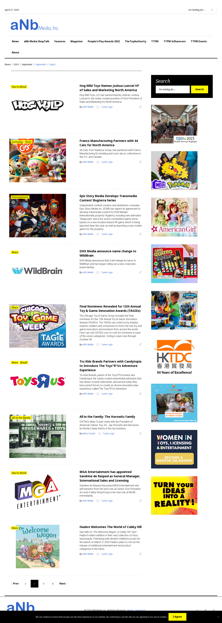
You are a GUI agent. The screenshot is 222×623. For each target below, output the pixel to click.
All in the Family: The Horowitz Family (109, 417)
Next (64, 583)
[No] (218, 616)
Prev (14, 583)
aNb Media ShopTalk (36, 41)
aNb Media (87, 106)
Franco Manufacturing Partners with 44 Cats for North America (110, 142)
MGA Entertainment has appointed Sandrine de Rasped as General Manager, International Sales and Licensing (107, 478)
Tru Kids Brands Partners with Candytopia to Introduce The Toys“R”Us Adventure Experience (110, 366)
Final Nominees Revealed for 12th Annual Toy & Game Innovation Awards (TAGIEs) (110, 309)
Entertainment (20, 196)
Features (59, 41)
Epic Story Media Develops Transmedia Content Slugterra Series (109, 197)
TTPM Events (199, 41)
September (27, 64)
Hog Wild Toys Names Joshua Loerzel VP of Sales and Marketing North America (110, 88)
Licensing (17, 141)
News (15, 41)
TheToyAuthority (135, 41)
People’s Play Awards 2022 (104, 41)
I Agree (177, 616)
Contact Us (139, 609)
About (15, 52)
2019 (16, 64)
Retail (23, 363)
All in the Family (21, 417)
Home (8, 64)
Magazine (76, 41)
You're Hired (19, 87)
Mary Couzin (88, 433)
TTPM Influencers (175, 41)
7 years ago (107, 106)
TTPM (154, 41)
